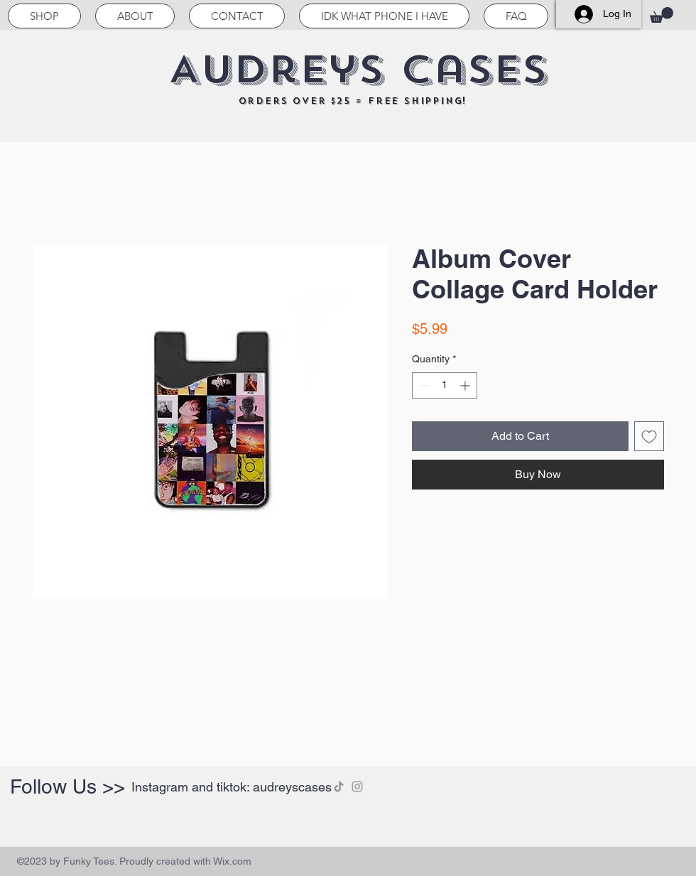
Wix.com (232, 861)
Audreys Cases (358, 69)
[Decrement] (423, 385)
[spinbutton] (444, 385)
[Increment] (466, 385)
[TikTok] (339, 786)
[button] (661, 15)
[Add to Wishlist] (649, 436)
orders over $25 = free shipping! (353, 101)
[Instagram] (357, 786)
